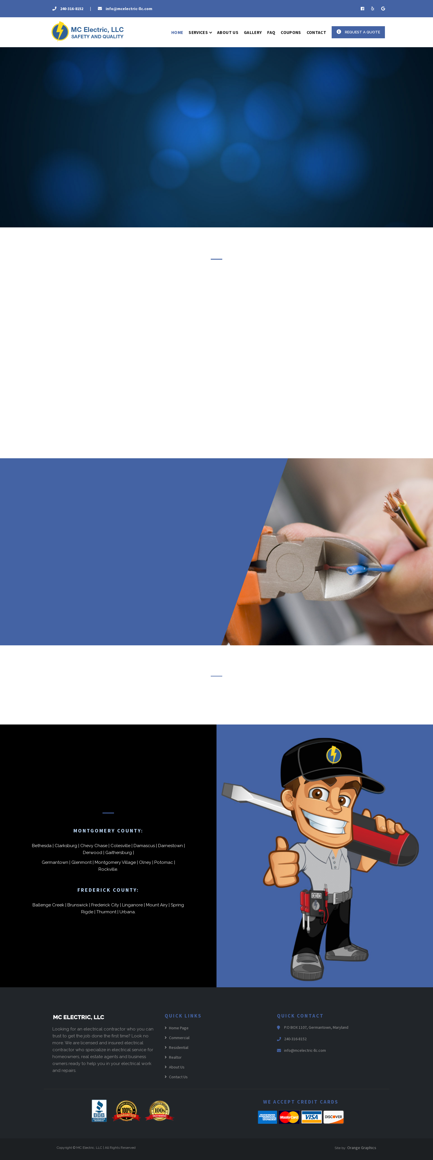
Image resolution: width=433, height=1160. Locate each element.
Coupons (291, 32)
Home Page (177, 1027)
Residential (176, 1047)
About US (227, 32)
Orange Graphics (361, 1147)
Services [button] (200, 32)
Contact (316, 32)
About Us (175, 1067)
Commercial (177, 1037)
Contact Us (176, 1076)
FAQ (271, 32)
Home (177, 32)
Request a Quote (358, 31)
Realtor (173, 1057)
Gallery (253, 32)
